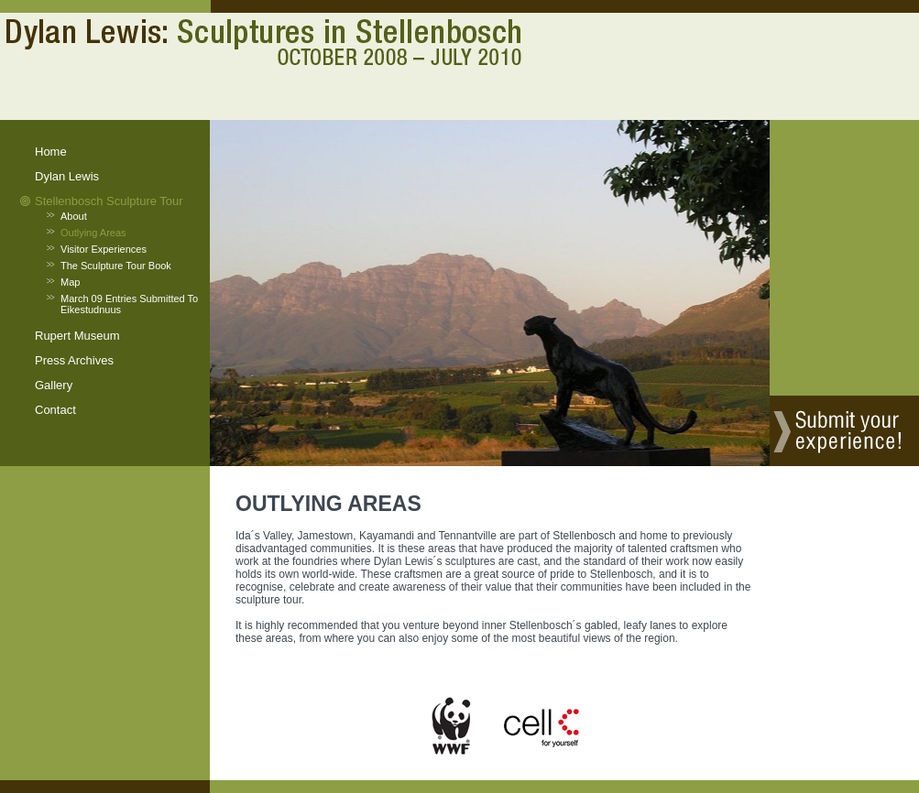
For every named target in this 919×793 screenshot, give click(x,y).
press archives (74, 360)
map (70, 282)
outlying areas (93, 232)
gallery (53, 385)
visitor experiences (103, 249)
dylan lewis (67, 176)
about (73, 216)
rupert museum (77, 335)
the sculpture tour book (115, 265)
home (51, 151)
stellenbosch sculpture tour (109, 201)
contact (55, 410)
